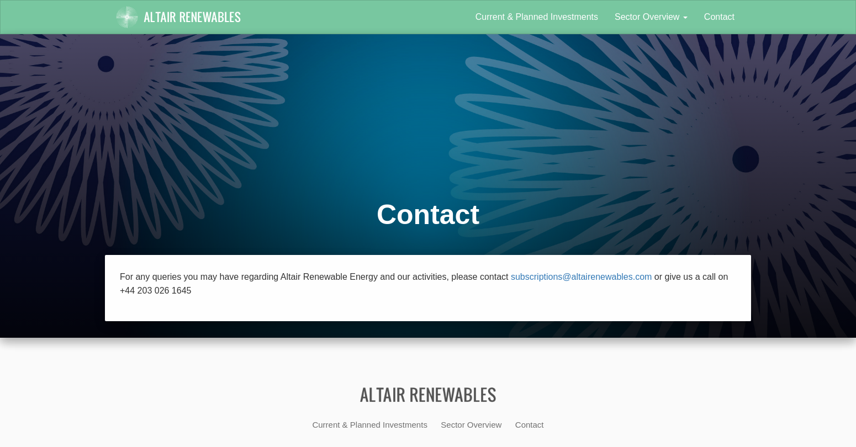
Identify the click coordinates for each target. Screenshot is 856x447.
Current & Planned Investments (536, 17)
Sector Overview (651, 17)
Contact (719, 17)
